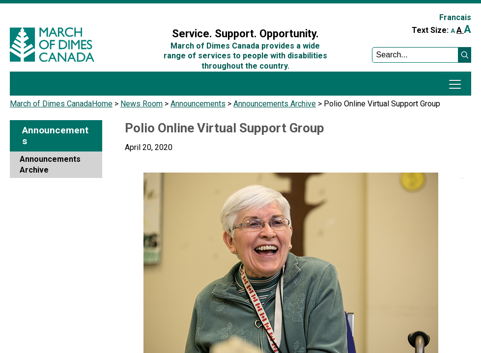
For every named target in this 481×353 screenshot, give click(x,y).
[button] (464, 55)
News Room (141, 103)
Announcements (198, 103)
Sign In (155, 13)
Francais (455, 17)
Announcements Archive (274, 103)
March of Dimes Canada (51, 103)
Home (102, 103)
